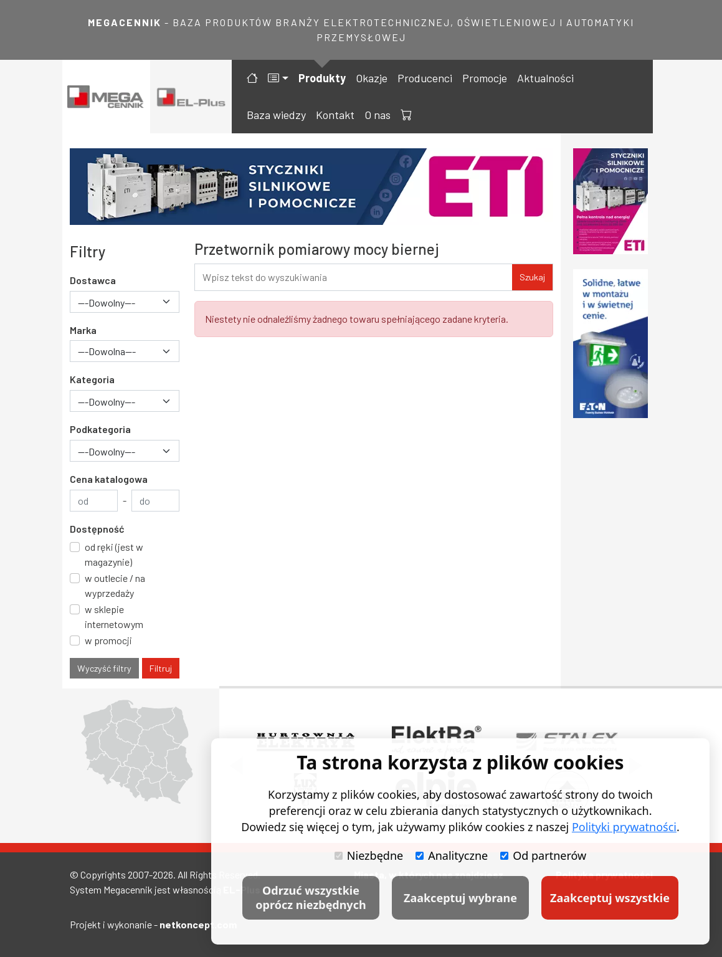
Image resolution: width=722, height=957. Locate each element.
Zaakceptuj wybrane (460, 897)
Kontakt (335, 114)
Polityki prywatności (624, 826)
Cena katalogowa (109, 479)
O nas (377, 114)
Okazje (371, 78)
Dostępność (97, 529)
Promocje (484, 78)
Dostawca (93, 280)
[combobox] (124, 302)
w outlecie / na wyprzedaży (115, 585)
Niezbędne (369, 855)
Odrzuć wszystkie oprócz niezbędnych (310, 897)
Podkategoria (100, 429)
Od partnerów (543, 855)
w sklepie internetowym (114, 616)
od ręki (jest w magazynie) (114, 554)
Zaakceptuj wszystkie (610, 897)
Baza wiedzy (276, 114)
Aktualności (545, 78)
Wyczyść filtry (104, 668)
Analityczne (452, 855)
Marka (83, 330)
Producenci (424, 78)
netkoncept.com (198, 924)
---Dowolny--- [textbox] (106, 302)
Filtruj (161, 668)
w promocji (108, 640)
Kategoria (92, 379)
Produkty (322, 78)
